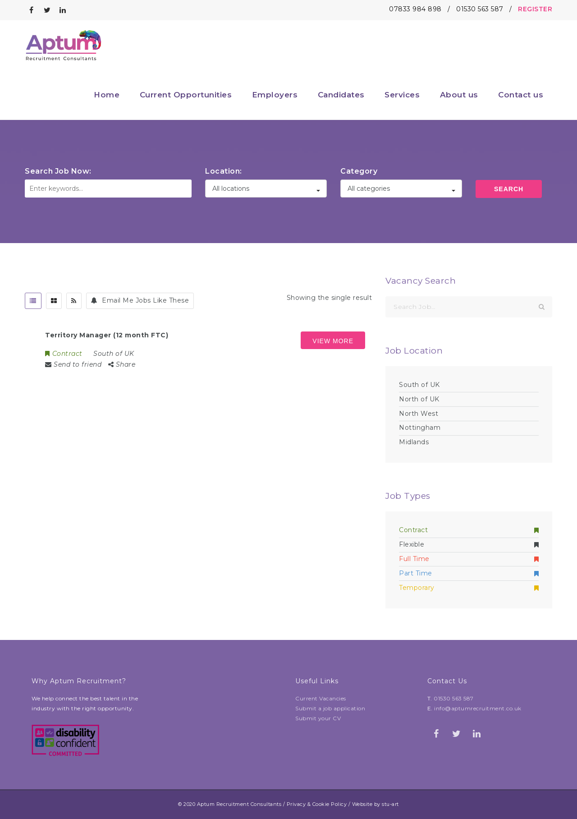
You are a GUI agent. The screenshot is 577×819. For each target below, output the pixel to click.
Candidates (341, 94)
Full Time (469, 559)
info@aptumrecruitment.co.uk (478, 708)
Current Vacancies (320, 698)
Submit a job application (330, 708)
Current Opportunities (186, 94)
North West (418, 414)
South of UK (419, 385)
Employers (275, 94)
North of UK (419, 399)
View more (332, 341)
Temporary (469, 588)
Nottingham (419, 427)
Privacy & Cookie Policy (317, 804)
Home (106, 94)
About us (459, 94)
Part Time (469, 573)
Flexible (469, 544)
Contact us (520, 94)
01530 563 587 (480, 9)
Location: (223, 171)
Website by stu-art (375, 804)
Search (508, 189)
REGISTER (535, 9)
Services (402, 94)
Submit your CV (318, 718)
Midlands (414, 442)
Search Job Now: (58, 171)
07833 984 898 (415, 9)
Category (358, 171)
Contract (469, 530)
